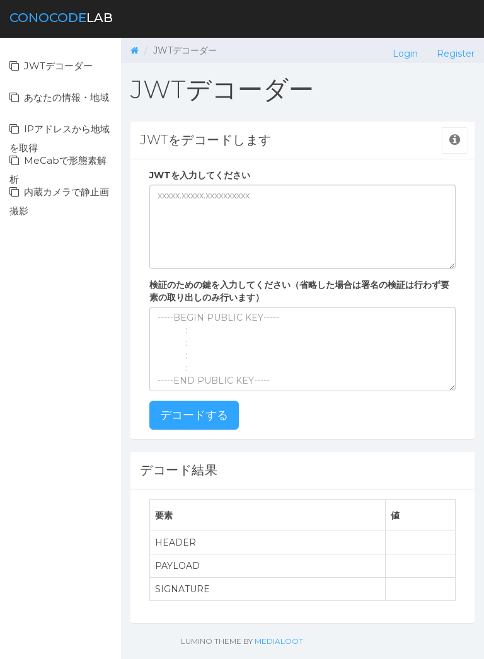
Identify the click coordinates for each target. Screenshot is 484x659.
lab (61, 17)
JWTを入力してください (199, 175)
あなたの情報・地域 (59, 97)
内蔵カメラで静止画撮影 (59, 197)
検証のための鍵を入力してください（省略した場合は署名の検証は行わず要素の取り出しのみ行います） (299, 291)
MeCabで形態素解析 (58, 165)
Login (405, 53)
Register (456, 53)
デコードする (194, 415)
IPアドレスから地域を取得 (59, 134)
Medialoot (279, 641)
